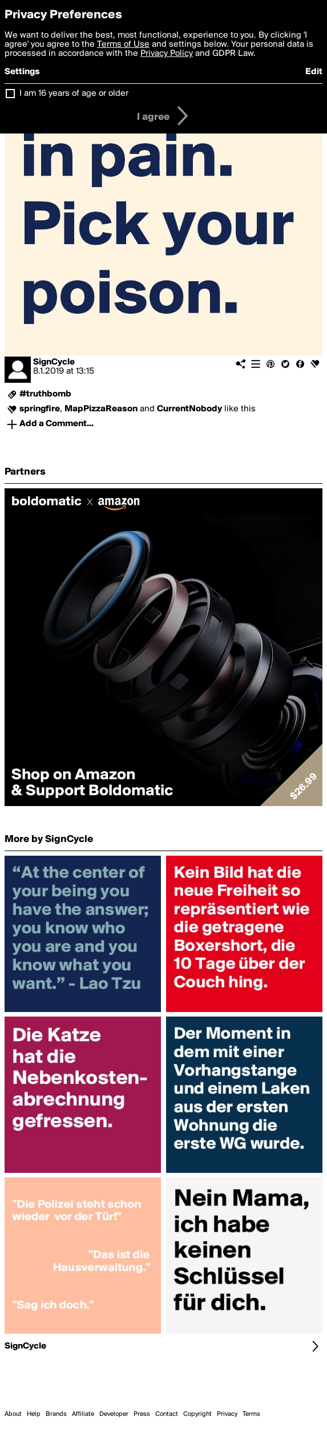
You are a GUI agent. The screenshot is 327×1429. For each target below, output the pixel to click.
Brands (56, 1414)
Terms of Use (123, 44)
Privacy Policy (166, 53)
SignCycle (54, 362)
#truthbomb (45, 394)
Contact (166, 1414)
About (13, 1414)
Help (34, 1414)
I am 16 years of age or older (73, 93)
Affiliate (83, 1414)
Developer (113, 1414)
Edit (313, 71)
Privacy (227, 1414)
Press (142, 1414)
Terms (251, 1414)
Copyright (197, 1414)
